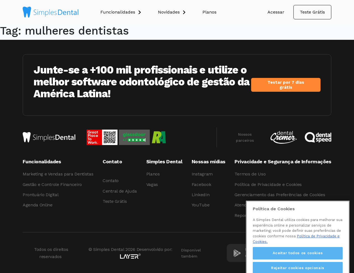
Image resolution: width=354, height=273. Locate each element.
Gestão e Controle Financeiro (52, 184)
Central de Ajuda (120, 191)
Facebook (201, 184)
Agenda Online (38, 205)
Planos (153, 174)
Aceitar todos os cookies (298, 260)
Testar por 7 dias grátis (285, 85)
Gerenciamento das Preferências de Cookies (280, 194)
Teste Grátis (312, 12)
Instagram (202, 174)
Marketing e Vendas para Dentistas (58, 174)
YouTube (201, 205)
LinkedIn (200, 194)
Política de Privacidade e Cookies (268, 184)
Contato (111, 180)
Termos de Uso (250, 174)
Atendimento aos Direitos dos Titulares (274, 205)
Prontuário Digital (40, 194)
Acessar (275, 12)
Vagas (152, 184)
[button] (129, 12)
